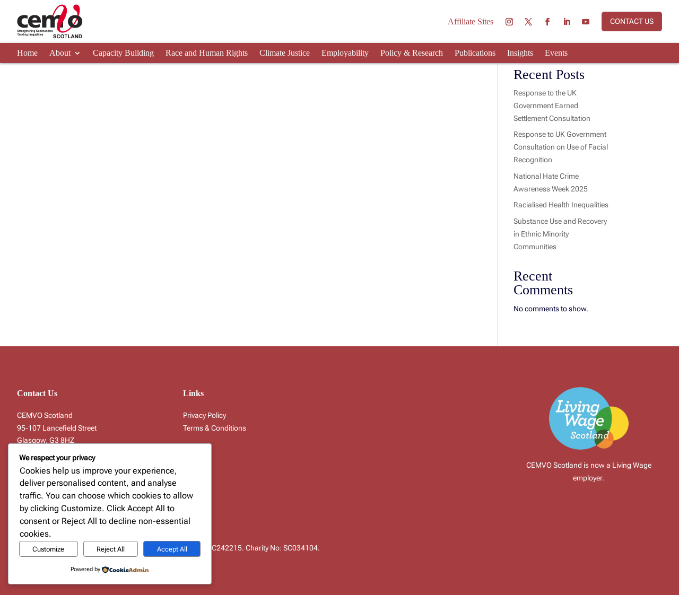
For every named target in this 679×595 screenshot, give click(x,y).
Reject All (111, 549)
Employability (345, 53)
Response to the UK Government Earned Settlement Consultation (551, 105)
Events (556, 53)
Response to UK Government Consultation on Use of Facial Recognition (560, 147)
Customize (48, 549)
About (60, 53)
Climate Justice (284, 53)
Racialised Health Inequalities (560, 204)
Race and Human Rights (207, 53)
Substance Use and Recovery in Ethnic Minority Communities (560, 234)
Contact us (632, 21)
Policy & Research (411, 53)
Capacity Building (123, 53)
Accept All (172, 549)
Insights (520, 53)
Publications (475, 53)
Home (27, 53)
